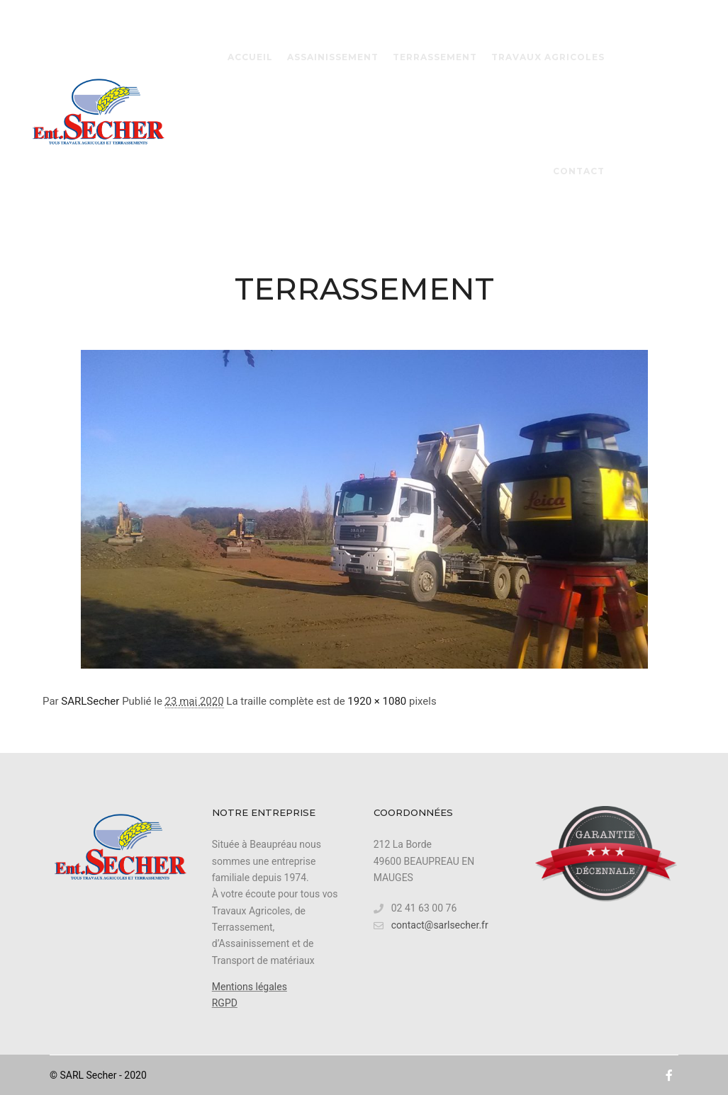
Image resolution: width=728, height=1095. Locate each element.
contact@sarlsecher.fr (431, 925)
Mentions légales (249, 986)
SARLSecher (90, 701)
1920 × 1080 (376, 701)
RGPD (224, 1003)
